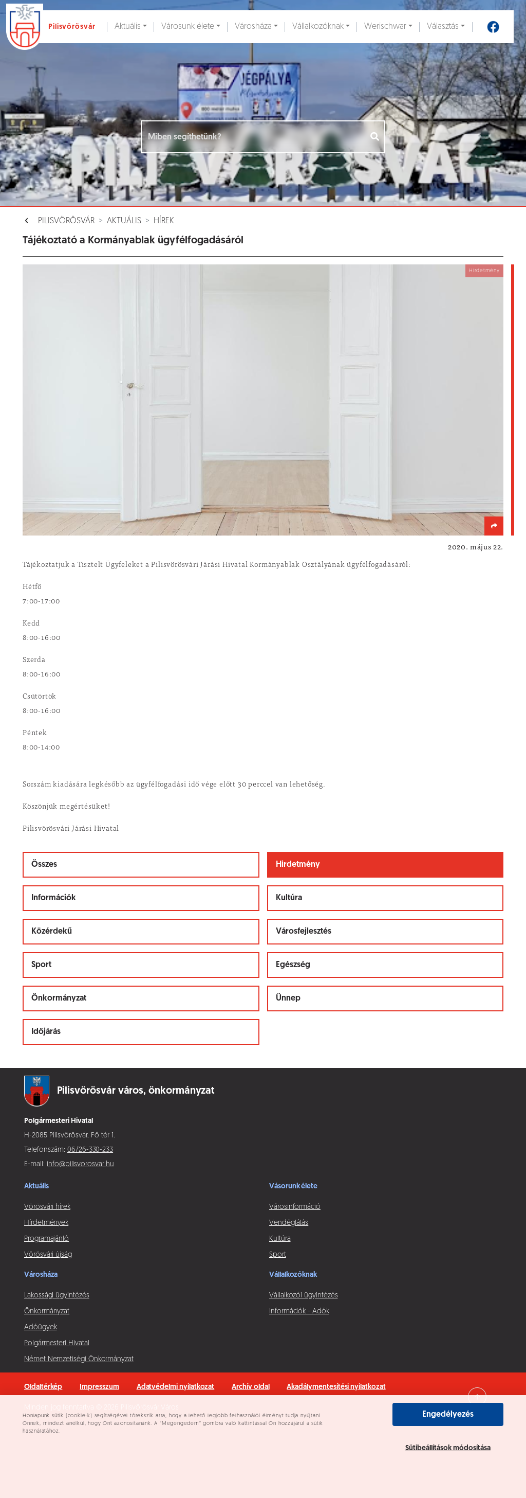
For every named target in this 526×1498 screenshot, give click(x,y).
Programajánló (46, 1239)
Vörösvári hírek (47, 1207)
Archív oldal (250, 1387)
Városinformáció (295, 1207)
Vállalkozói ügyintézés (303, 1295)
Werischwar (385, 27)
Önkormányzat (58, 998)
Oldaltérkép (43, 1387)
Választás (443, 27)
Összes (44, 865)
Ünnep (288, 998)
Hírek (164, 221)
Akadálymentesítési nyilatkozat (336, 1387)
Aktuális (128, 27)
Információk (53, 898)
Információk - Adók (299, 1311)
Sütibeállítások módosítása (448, 1448)
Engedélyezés (448, 1415)
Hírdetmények (46, 1223)
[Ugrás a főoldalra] (53, 27)
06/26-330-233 (90, 1150)
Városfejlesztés (303, 932)
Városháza (253, 27)
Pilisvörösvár (66, 221)
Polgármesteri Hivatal (56, 1343)
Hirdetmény (298, 865)
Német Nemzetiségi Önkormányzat (79, 1359)
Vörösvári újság (48, 1255)
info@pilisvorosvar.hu (80, 1164)
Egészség (293, 965)
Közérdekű (51, 932)
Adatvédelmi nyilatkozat (176, 1387)
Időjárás (46, 1032)
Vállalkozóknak (318, 27)
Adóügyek (40, 1327)
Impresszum (99, 1387)
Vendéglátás (288, 1223)
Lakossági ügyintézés (56, 1295)
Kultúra (289, 898)
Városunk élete (187, 27)
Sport (41, 965)
